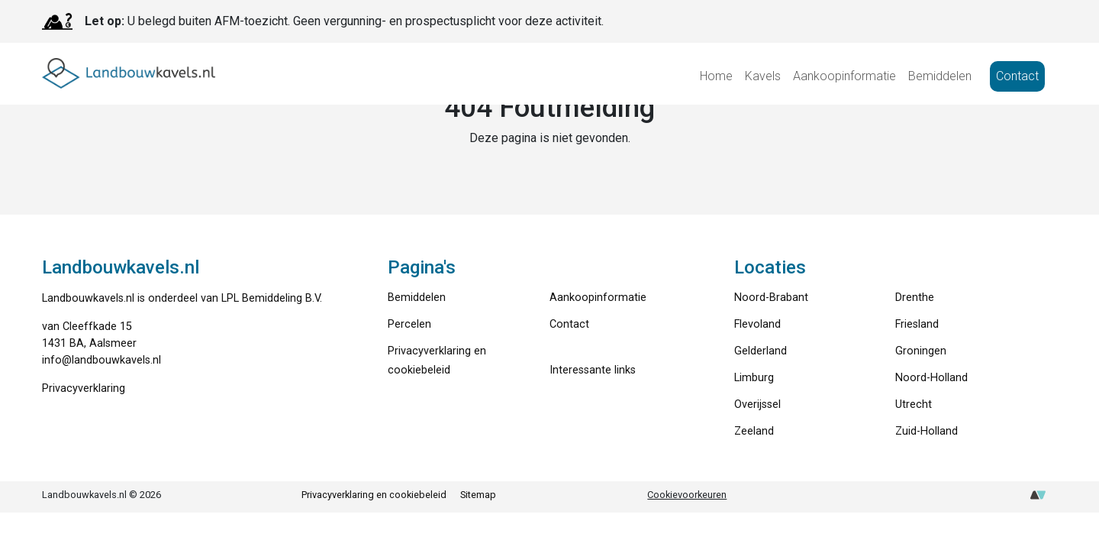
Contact (1017, 76)
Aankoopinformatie (844, 76)
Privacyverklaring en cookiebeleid (373, 494)
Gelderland (760, 351)
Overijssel (757, 404)
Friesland (917, 324)
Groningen (920, 351)
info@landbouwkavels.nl (101, 360)
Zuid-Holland (926, 431)
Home (716, 76)
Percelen (409, 324)
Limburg (754, 377)
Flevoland (757, 324)
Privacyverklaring (83, 388)
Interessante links (593, 370)
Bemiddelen (940, 76)
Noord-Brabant (771, 297)
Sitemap (478, 494)
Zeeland (754, 431)
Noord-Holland (931, 377)
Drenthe (914, 297)
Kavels (763, 76)
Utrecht (913, 404)
